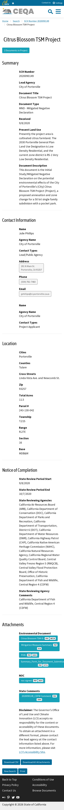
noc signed (32, 680)
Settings (57, 2)
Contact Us (46, 2)
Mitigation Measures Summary (39, 646)
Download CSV (11, 762)
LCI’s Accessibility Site (32, 752)
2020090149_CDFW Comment (39, 698)
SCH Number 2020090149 (36, 21)
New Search (10, 771)
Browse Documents (44, 790)
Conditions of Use (43, 779)
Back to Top (9, 779)
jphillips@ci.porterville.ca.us (35, 293)
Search (16, 21)
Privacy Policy (10, 785)
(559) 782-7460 (28, 281)
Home (5, 21)
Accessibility (39, 785)
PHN (29, 654)
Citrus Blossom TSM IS (38, 638)
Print (22, 771)
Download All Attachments (36, 762)
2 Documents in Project (16, 50)
